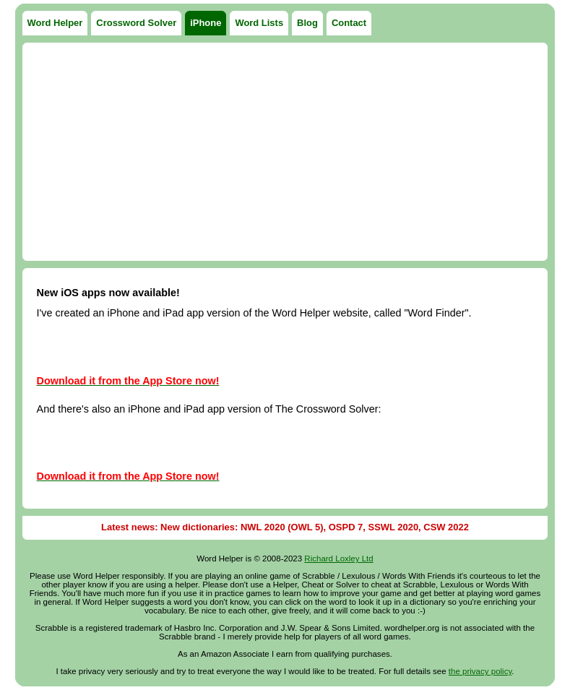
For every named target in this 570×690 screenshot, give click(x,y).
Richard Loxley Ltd (338, 558)
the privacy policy (480, 671)
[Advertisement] (285, 152)
